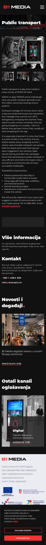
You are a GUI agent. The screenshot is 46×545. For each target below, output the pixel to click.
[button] (4, 76)
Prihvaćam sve (23, 538)
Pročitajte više (11, 364)
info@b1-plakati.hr (11, 206)
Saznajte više (21, 442)
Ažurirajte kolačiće (23, 530)
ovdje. (15, 521)
